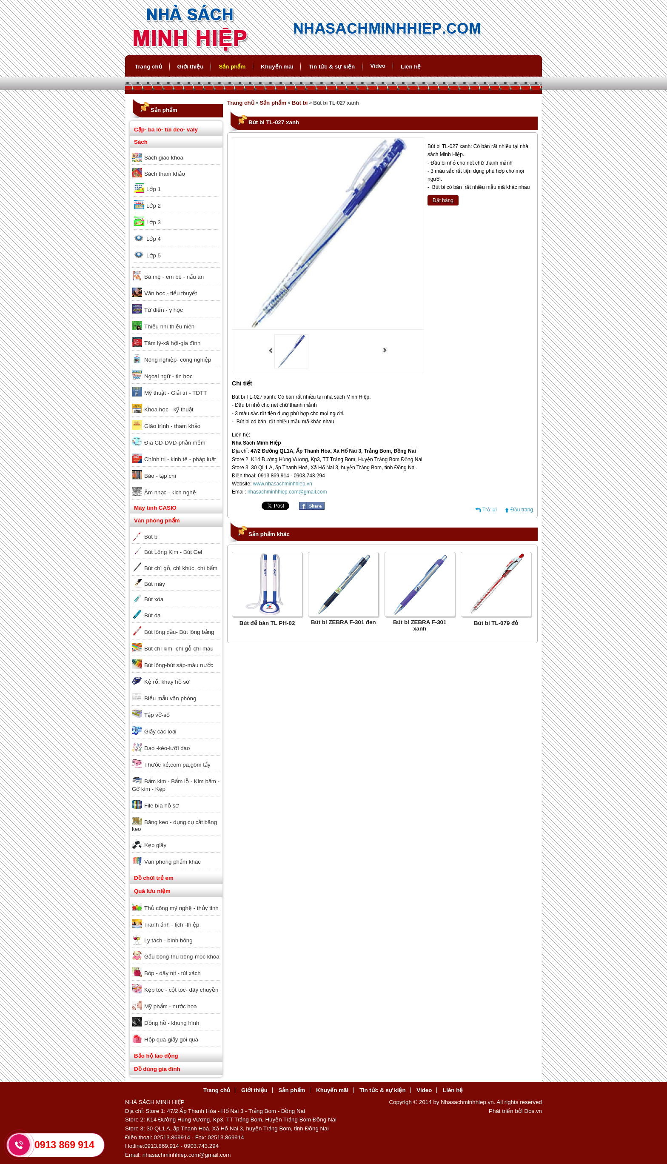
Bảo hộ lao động (156, 1056)
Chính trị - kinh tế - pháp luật (180, 459)
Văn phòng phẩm (157, 520)
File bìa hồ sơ (161, 805)
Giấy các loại (160, 731)
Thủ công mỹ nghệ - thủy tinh (181, 908)
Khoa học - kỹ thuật (168, 409)
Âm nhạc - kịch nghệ (170, 492)
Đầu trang (521, 510)
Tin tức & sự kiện (331, 66)
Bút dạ (152, 615)
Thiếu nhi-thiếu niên (169, 326)
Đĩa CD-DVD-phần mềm (174, 442)
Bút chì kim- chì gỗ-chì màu (179, 648)
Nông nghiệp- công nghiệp (177, 360)
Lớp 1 (153, 189)
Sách (141, 142)
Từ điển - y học (163, 310)
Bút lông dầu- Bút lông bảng (179, 632)
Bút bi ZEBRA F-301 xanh (419, 625)
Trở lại (489, 510)
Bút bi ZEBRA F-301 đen (343, 622)
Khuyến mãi (277, 66)
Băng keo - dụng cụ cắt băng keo (174, 825)
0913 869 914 (64, 1144)
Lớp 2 (153, 206)
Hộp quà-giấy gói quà (171, 1039)
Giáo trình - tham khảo (172, 426)
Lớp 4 (153, 239)
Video (377, 66)
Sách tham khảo (164, 174)
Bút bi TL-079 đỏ (496, 623)
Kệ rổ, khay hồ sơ (166, 682)
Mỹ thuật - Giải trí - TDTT (175, 393)
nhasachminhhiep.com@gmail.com (287, 492)
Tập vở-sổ (157, 715)
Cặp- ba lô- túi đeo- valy (166, 129)
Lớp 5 (153, 255)
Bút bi (151, 537)
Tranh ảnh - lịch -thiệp (171, 925)
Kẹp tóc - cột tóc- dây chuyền (181, 990)
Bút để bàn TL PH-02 (267, 623)
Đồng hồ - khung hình (171, 1023)
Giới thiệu (190, 66)
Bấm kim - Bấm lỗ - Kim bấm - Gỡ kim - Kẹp (175, 785)
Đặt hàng (443, 200)
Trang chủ (148, 66)
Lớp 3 (153, 222)
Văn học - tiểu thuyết (170, 293)
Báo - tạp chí (160, 476)
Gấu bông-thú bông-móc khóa (181, 956)
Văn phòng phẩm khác (172, 862)
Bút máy (154, 584)
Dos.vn (533, 1111)
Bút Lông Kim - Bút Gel (173, 552)
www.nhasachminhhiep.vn (282, 484)
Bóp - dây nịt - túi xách (172, 973)
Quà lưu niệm (152, 891)
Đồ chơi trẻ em (154, 878)
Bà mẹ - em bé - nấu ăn (174, 277)
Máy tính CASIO (155, 508)
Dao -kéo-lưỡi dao (167, 748)
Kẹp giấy (155, 845)
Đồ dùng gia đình (157, 1069)
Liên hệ (411, 66)
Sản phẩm (232, 66)
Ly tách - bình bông (168, 940)
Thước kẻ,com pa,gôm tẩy (177, 765)
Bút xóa (153, 599)
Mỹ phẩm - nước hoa (170, 1006)
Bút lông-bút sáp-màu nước (178, 665)
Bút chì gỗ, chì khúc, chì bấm (180, 568)
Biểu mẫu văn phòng (170, 698)
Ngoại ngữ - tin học (168, 376)
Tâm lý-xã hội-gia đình (172, 343)
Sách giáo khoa (163, 157)
